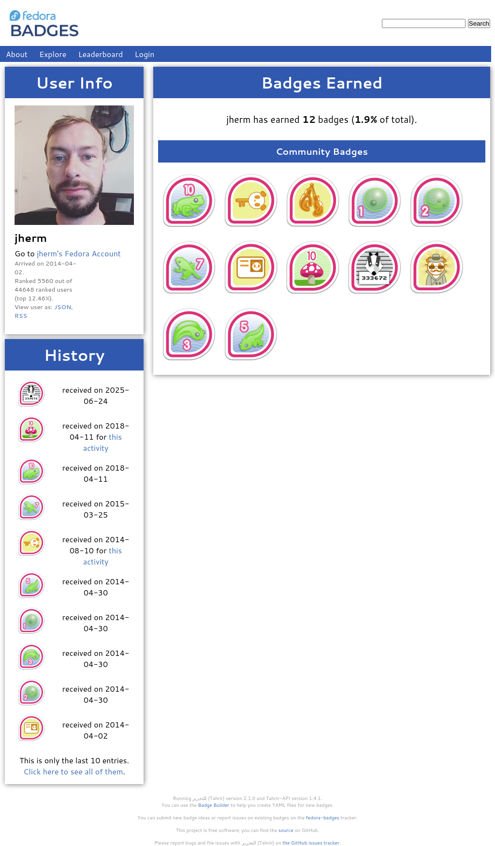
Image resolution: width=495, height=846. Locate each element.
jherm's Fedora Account (79, 253)
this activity (102, 442)
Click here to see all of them (73, 771)
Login (145, 53)
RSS (21, 315)
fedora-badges (322, 817)
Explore (52, 53)
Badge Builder (214, 804)
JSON (62, 306)
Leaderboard (100, 53)
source (285, 830)
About (17, 53)
